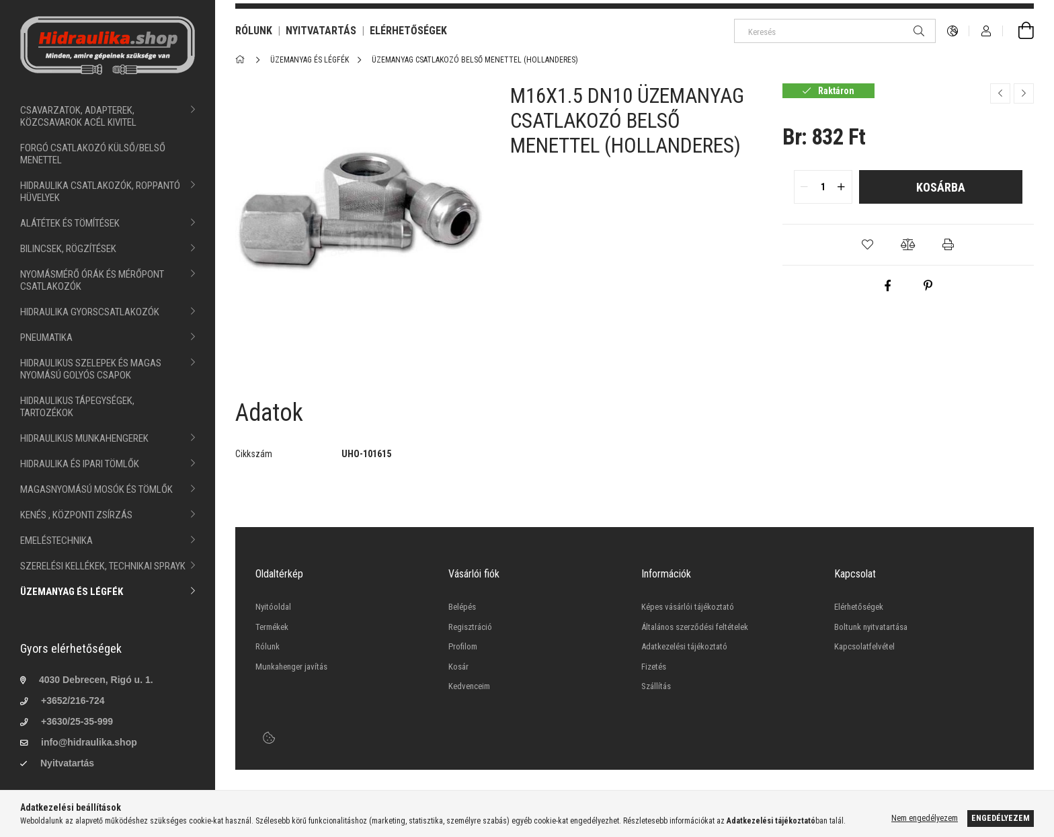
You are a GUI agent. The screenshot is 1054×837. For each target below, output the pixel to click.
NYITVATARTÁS (321, 30)
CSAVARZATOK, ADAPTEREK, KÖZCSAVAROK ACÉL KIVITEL (78, 116)
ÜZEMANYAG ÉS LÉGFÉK (71, 592)
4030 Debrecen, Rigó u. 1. (96, 679)
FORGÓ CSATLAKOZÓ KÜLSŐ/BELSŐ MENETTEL (92, 154)
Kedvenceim (469, 686)
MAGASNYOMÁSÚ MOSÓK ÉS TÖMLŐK (96, 489)
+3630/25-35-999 (77, 721)
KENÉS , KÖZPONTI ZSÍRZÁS (76, 515)
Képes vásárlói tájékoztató (687, 607)
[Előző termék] (1000, 93)
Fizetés (653, 667)
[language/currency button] (952, 31)
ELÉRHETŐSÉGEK (408, 30)
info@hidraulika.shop (89, 742)
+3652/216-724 (73, 700)
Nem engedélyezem (924, 818)
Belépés (462, 607)
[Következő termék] (1024, 93)
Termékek (271, 627)
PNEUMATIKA (46, 337)
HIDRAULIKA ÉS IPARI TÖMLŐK (79, 464)
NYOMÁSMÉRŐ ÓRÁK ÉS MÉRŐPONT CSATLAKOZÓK (92, 280)
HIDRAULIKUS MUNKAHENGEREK (84, 438)
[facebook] (888, 286)
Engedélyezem (1000, 818)
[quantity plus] (842, 187)
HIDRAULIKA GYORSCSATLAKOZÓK (89, 312)
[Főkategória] (242, 60)
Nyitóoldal (273, 607)
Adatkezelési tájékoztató (684, 646)
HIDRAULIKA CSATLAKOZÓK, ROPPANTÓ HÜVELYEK (100, 192)
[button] (867, 245)
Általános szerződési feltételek (694, 627)
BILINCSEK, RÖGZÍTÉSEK (68, 249)
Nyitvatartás (67, 763)
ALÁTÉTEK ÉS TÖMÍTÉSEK (70, 223)
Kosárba (940, 187)
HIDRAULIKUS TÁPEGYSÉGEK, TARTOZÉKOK (77, 407)
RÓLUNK (253, 30)
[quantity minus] (805, 187)
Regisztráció (470, 627)
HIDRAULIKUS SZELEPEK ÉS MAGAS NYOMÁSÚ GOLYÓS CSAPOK (90, 369)
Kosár (458, 667)
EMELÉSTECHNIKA (56, 540)
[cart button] (1018, 31)
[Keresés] (835, 31)
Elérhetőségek (858, 607)
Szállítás (656, 686)
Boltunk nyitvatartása (870, 627)
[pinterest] (928, 286)
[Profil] (986, 31)
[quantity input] (823, 187)
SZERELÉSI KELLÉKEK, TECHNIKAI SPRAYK (103, 566)
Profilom (462, 646)
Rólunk (267, 646)
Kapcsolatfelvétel (864, 646)
